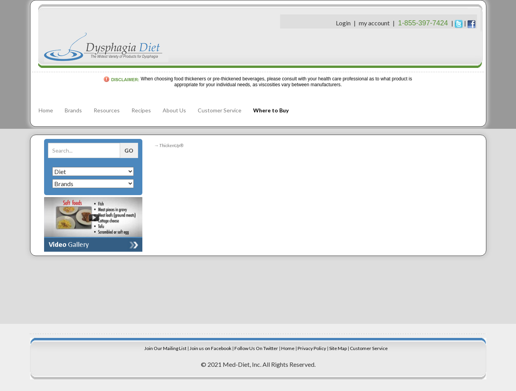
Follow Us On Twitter (256, 348)
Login (343, 23)
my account (374, 23)
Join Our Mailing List (165, 348)
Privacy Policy (312, 348)
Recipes (141, 110)
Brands (73, 110)
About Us (174, 110)
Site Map (338, 348)
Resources (107, 110)
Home (46, 110)
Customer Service (219, 110)
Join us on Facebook (210, 348)
